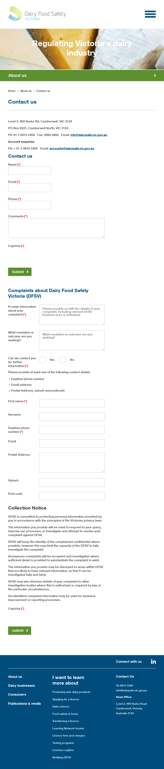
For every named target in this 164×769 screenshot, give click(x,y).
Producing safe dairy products (71, 692)
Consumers (17, 694)
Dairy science (60, 706)
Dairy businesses (21, 685)
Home (11, 91)
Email (14, 182)
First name (17, 401)
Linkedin (153, 661)
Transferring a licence (65, 721)
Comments (17, 216)
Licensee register (63, 750)
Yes (52, 360)
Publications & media (24, 703)
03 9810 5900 (124, 685)
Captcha (16, 246)
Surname (14, 414)
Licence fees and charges (68, 735)
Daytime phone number (19, 430)
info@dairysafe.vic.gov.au (89, 135)
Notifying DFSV (61, 757)
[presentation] (37, 255)
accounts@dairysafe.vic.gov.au (72, 148)
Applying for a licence (65, 699)
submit (17, 630)
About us (26, 91)
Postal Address (19, 454)
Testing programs (63, 743)
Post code (15, 494)
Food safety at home (65, 714)
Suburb (13, 480)
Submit (18, 272)
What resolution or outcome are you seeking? (21, 336)
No (72, 360)
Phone (14, 199)
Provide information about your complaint (22, 310)
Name (14, 164)
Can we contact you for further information (22, 362)
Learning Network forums (68, 728)
